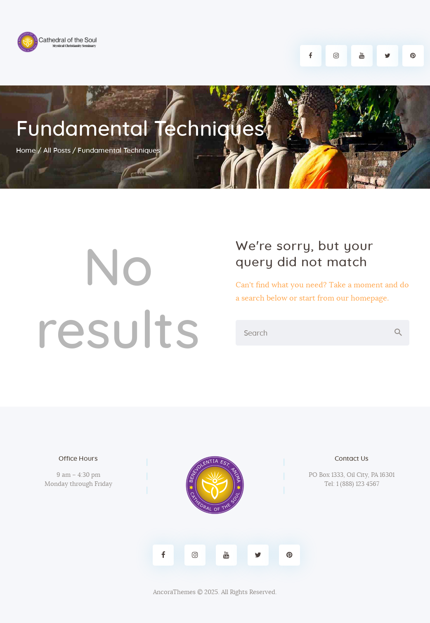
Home (26, 150)
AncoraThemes (174, 592)
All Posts (57, 150)
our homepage (361, 298)
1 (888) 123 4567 (357, 484)
